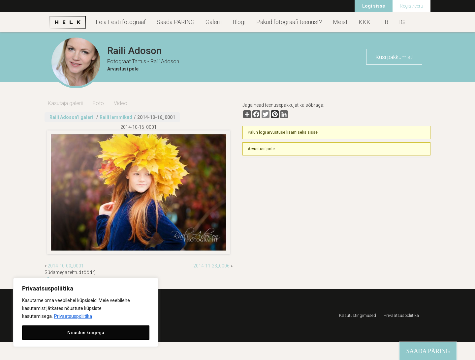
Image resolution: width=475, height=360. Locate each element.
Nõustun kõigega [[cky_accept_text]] (85, 332)
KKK (364, 21)
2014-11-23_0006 (211, 265)
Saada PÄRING (176, 21)
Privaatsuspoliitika (73, 316)
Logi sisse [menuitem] (373, 6)
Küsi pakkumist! (394, 57)
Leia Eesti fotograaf (121, 21)
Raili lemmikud (116, 117)
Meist (340, 21)
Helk (67, 22)
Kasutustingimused (357, 315)
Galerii (214, 21)
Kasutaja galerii (65, 103)
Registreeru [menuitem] (411, 6)
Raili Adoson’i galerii (72, 117)
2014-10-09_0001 (66, 265)
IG (402, 21)
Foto (98, 103)
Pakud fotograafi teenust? (289, 21)
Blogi (239, 21)
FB (384, 21)
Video (120, 103)
